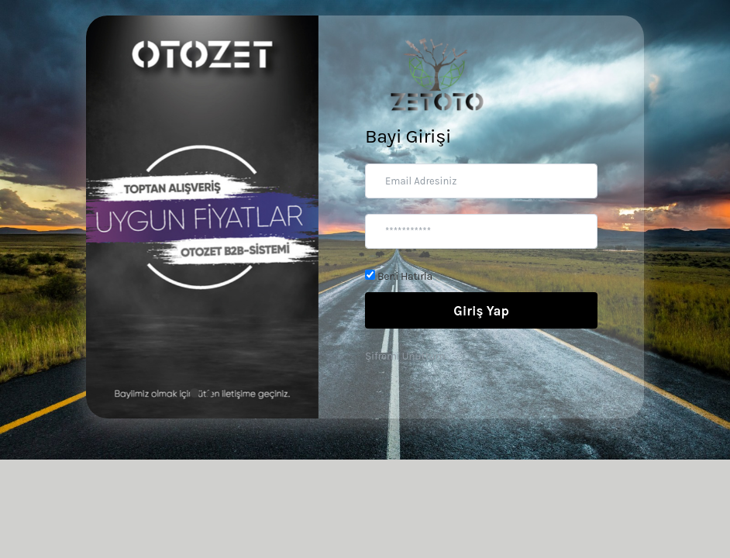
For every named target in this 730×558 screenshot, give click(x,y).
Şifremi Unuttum (405, 356)
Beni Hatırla (398, 276)
